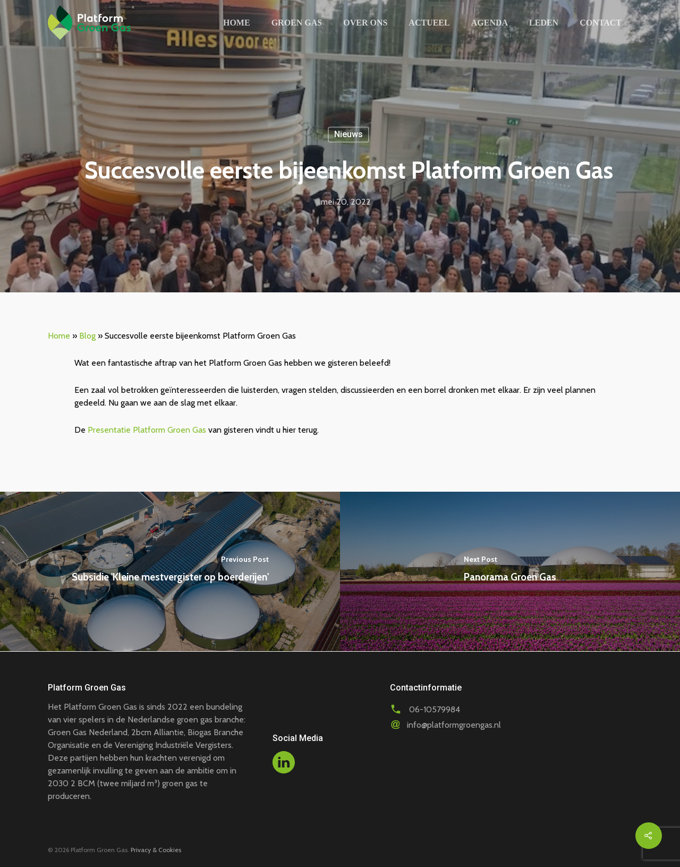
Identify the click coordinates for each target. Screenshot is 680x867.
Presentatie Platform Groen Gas (147, 430)
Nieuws (348, 134)
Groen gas (296, 23)
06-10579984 (434, 709)
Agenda (489, 23)
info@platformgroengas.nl (454, 725)
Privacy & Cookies (156, 850)
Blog (87, 336)
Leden (543, 23)
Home (236, 23)
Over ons (365, 23)
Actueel (429, 23)
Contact (601, 23)
